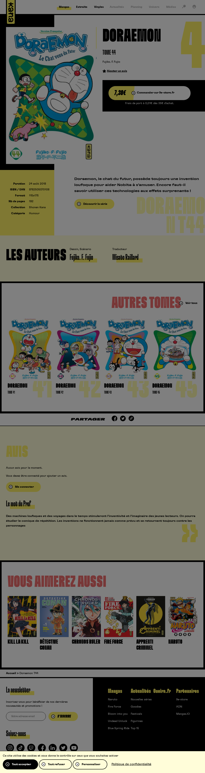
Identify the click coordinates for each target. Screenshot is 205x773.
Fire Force (114, 706)
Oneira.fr (162, 691)
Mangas (115, 691)
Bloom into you (118, 714)
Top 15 (135, 728)
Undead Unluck (117, 721)
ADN (179, 706)
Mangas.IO (183, 714)
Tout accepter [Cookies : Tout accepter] (21, 764)
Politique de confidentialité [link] (131, 764)
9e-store (182, 699)
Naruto (112, 699)
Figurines (137, 721)
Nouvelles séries (141, 699)
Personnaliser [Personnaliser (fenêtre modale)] (91, 764)
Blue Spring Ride (118, 728)
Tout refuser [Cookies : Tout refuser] (56, 764)
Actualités (141, 691)
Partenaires (187, 691)
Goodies (136, 706)
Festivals (136, 714)
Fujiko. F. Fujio (111, 61)
